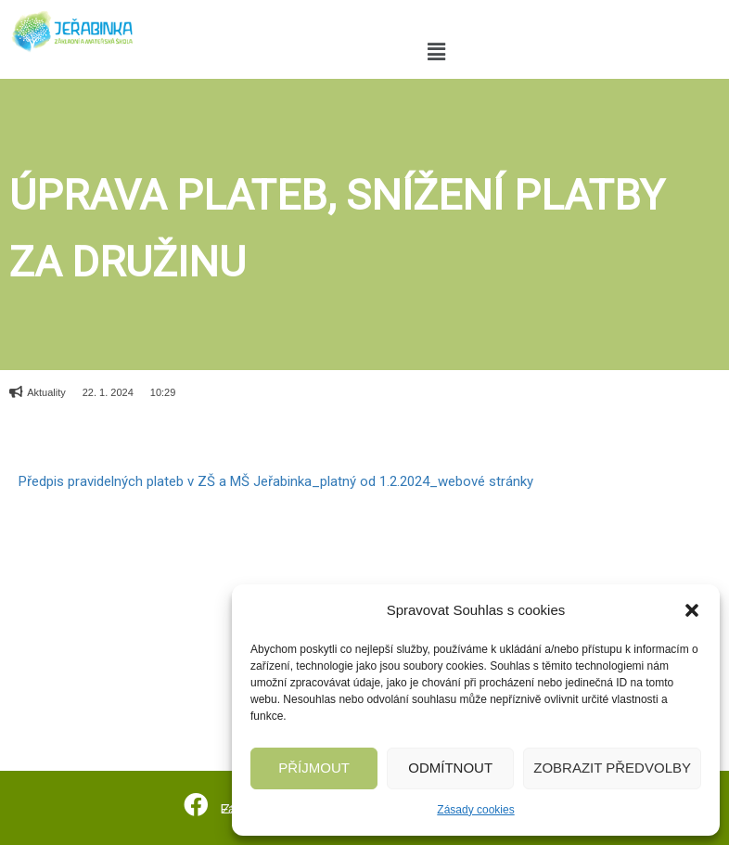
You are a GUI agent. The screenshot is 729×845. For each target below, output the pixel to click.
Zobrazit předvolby (612, 767)
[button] (692, 610)
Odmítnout (450, 767)
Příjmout (314, 767)
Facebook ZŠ (247, 806)
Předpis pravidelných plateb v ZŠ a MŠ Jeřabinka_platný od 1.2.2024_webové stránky (276, 481)
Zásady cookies (475, 809)
